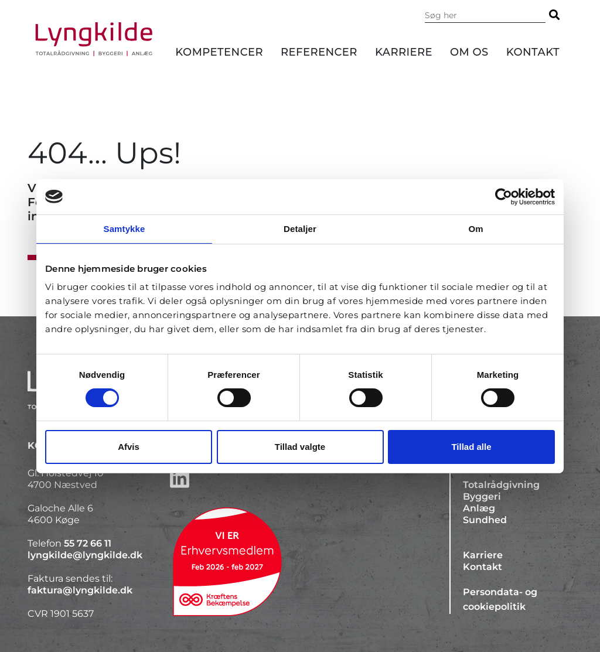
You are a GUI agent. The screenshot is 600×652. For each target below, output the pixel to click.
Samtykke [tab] (124, 228)
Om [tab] (475, 228)
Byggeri (482, 496)
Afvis (128, 447)
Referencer (319, 52)
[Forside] (94, 39)
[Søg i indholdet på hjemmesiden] (485, 15)
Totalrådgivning (501, 484)
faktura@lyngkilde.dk (80, 590)
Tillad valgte (300, 447)
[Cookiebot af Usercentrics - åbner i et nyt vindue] (503, 196)
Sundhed (485, 519)
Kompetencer (219, 52)
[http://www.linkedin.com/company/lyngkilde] (300, 478)
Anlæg (479, 508)
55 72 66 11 (87, 543)
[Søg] (554, 15)
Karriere (403, 52)
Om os (469, 52)
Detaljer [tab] (300, 228)
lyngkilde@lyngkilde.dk (85, 555)
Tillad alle (471, 447)
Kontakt (533, 52)
